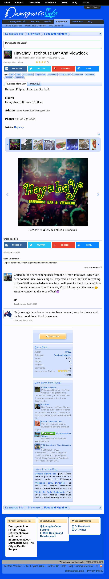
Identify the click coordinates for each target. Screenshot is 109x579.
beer (18, 74)
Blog (75, 2)
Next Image (98, 194)
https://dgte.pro (94, 562)
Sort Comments (93, 267)
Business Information (16, 84)
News (64, 2)
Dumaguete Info (17, 21)
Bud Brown (45, 405)
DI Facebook (81, 526)
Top (96, 566)
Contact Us (53, 566)
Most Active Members (35, 26)
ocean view (78, 74)
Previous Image (7, 194)
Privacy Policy (95, 571)
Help (63, 566)
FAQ (90, 21)
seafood (8, 77)
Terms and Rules (74, 571)
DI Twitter (79, 529)
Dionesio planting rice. (45, 474)
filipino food (40, 74)
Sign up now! (53, 336)
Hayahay (19, 127)
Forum (85, 2)
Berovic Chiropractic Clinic (51, 422)
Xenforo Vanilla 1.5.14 (16, 566)
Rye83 (49, 58)
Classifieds (34, 2)
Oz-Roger (18, 320)
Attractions (50, 2)
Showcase (62, 21)
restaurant (89, 74)
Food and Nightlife (22, 58)
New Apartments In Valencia (56, 434)
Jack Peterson (20, 304)
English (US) (37, 566)
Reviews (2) (34, 84)
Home (7, 2)
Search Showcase (13, 26)
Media (47, 21)
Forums (35, 21)
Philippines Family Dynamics (49, 483)
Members (78, 21)
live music (52, 74)
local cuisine (65, 74)
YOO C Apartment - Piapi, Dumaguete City (56, 446)
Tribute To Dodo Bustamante (49, 492)
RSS (101, 566)
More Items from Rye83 (47, 383)
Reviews (19, 2)
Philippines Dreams (49, 388)
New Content (56, 26)
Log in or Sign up (92, 7)
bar (11, 74)
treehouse (19, 77)
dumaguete (28, 74)
